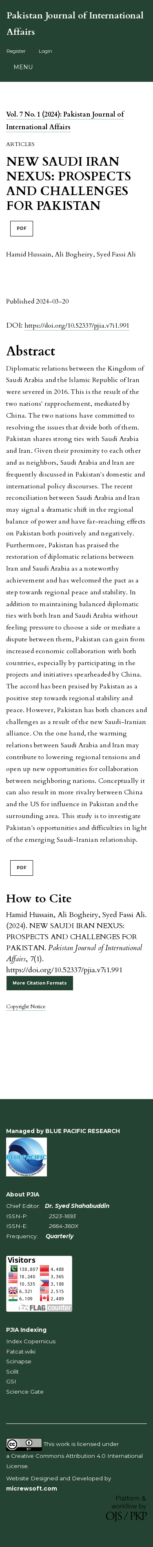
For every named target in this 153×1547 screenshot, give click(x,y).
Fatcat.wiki (20, 1351)
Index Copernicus (30, 1341)
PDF (22, 228)
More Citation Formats (40, 983)
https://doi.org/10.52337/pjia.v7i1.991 (76, 325)
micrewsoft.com (31, 1488)
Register (16, 51)
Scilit (12, 1371)
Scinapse (18, 1361)
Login (45, 51)
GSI (11, 1381)
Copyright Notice (26, 1006)
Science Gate (25, 1391)
